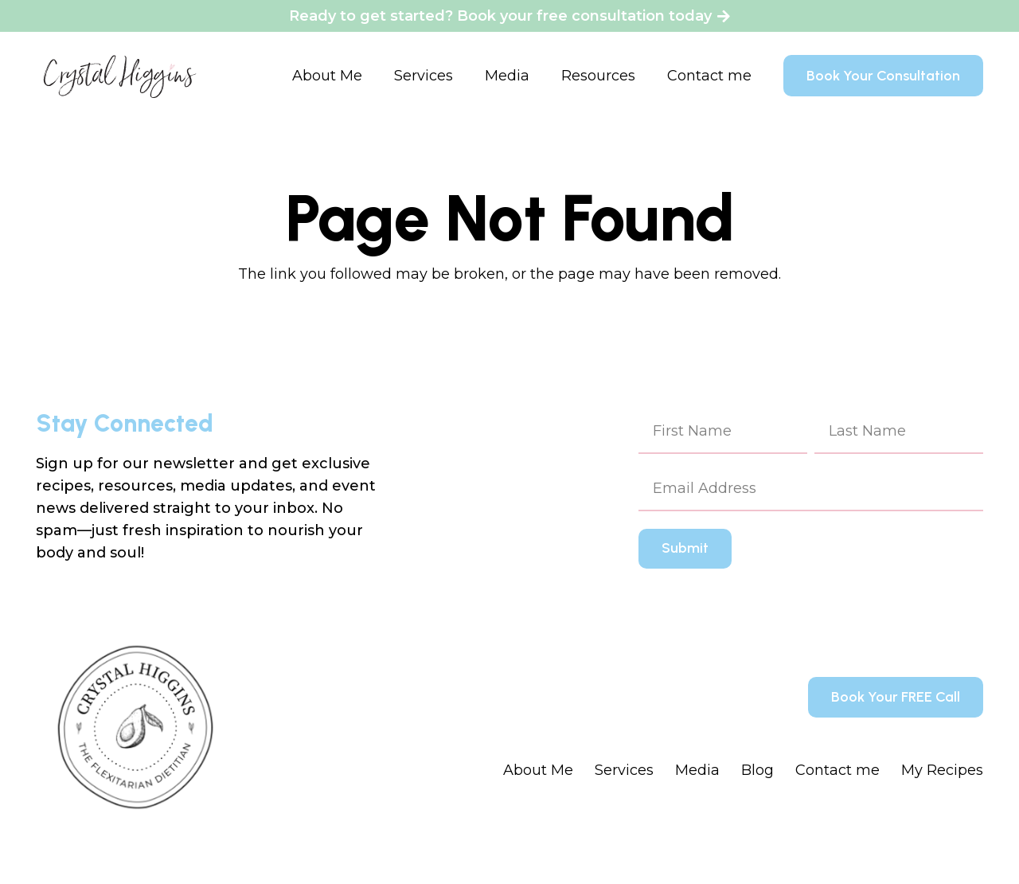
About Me (538, 770)
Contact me (837, 770)
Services (624, 770)
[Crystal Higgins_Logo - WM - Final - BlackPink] (120, 76)
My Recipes (942, 770)
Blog (757, 770)
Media (697, 770)
